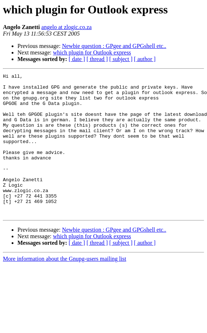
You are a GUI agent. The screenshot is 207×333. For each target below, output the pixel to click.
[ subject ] (121, 59)
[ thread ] (97, 59)
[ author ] (145, 59)
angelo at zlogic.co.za (66, 27)
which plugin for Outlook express (92, 52)
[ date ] (77, 59)
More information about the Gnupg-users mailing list (64, 287)
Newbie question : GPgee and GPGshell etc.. (114, 46)
